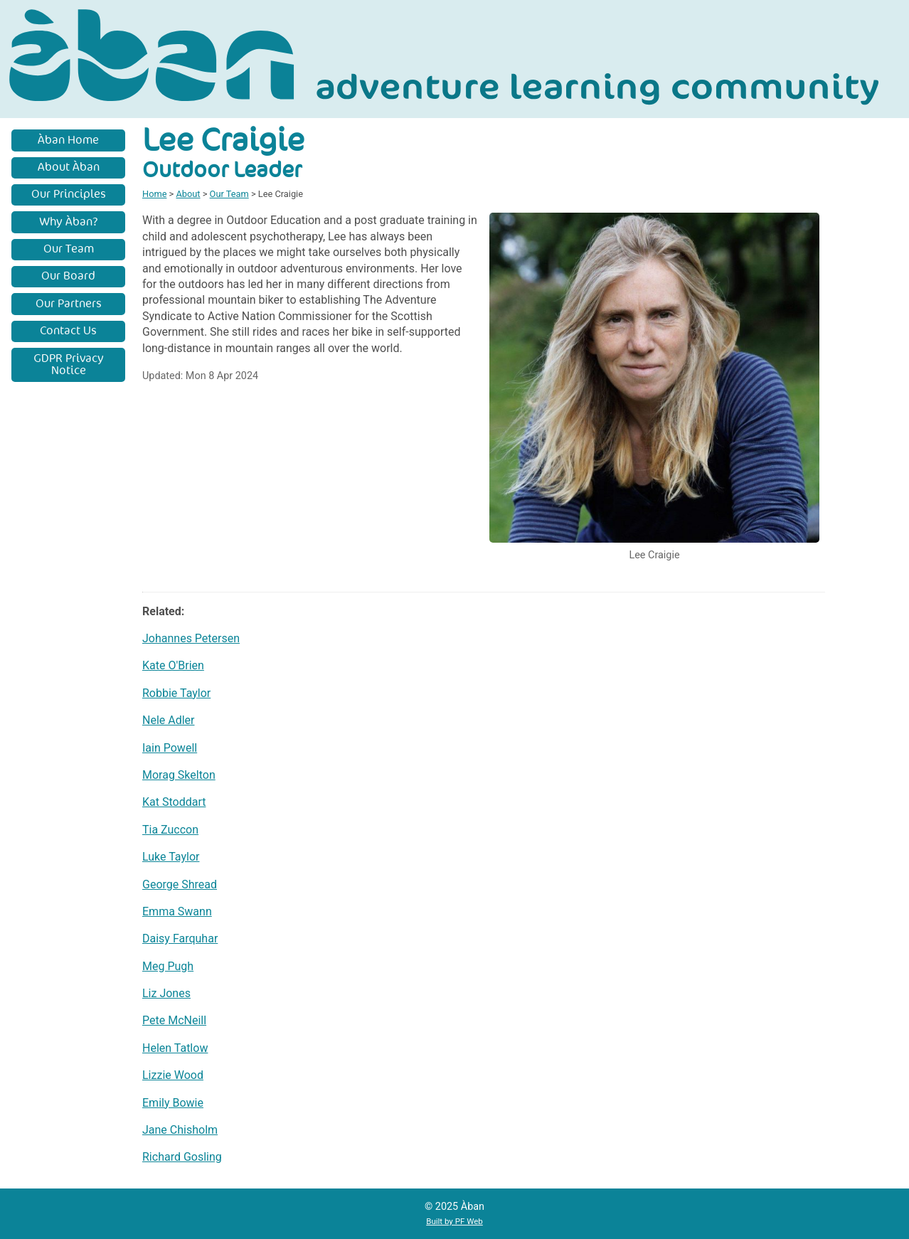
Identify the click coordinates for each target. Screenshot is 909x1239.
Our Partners (69, 304)
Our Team (68, 249)
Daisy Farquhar (180, 938)
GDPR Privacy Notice (68, 364)
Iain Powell (169, 748)
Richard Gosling (182, 1157)
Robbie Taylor (176, 693)
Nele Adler (168, 720)
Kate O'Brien (173, 665)
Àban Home (68, 140)
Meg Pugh (167, 966)
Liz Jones (166, 993)
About (188, 193)
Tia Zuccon (170, 829)
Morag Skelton (179, 775)
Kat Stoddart (174, 802)
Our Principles (68, 194)
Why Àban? (68, 222)
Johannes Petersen (191, 638)
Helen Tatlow (175, 1048)
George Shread (179, 884)
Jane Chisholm (180, 1130)
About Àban (69, 167)
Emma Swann (177, 911)
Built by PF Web (454, 1221)
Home (154, 193)
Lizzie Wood (172, 1075)
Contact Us (68, 331)
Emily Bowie (172, 1103)
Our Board (68, 276)
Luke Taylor (170, 856)
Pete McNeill (174, 1020)
